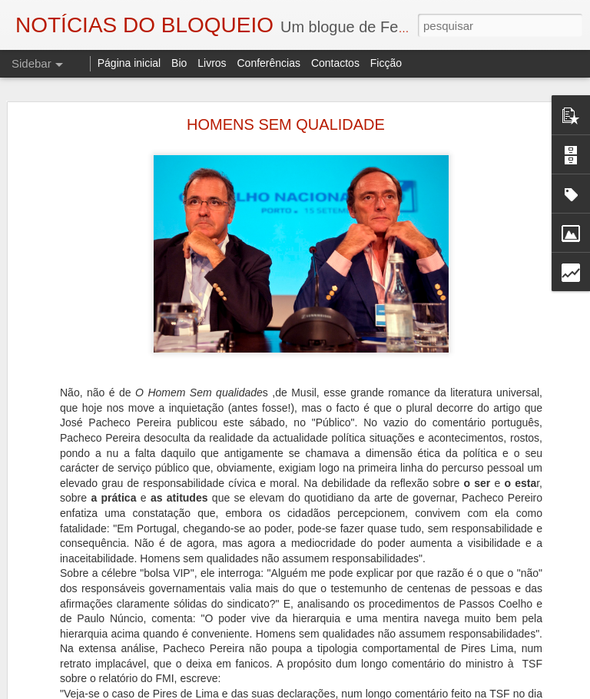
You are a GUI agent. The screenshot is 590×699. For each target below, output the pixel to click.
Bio (179, 63)
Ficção (386, 63)
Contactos (335, 63)
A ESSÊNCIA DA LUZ (82, 681)
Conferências (268, 63)
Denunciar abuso (469, 690)
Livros (211, 63)
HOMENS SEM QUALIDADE (286, 97)
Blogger (417, 690)
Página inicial (129, 63)
